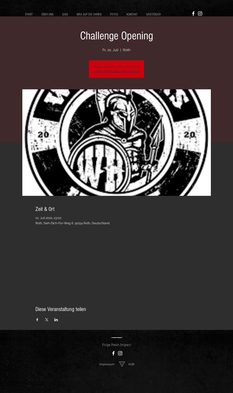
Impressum (106, 364)
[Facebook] (193, 13)
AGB (131, 364)
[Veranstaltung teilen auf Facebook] (37, 319)
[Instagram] (200, 13)
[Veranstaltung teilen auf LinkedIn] (56, 319)
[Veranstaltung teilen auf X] (47, 319)
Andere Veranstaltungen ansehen (116, 71)
